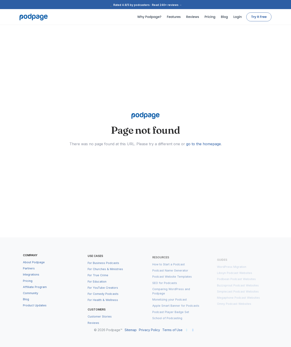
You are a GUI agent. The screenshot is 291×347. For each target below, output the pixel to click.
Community (30, 298)
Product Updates (35, 310)
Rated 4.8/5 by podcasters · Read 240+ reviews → (145, 5)
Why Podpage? (149, 17)
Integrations (31, 279)
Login (237, 17)
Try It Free (259, 17)
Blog (224, 17)
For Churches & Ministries (105, 274)
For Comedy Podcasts (103, 299)
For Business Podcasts (103, 268)
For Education (97, 287)
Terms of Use (172, 330)
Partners (29, 273)
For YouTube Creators (103, 293)
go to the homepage (203, 144)
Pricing (210, 17)
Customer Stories (100, 322)
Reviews (192, 17)
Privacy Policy (149, 330)
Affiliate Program (35, 291)
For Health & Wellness (103, 305)
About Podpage (34, 267)
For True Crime (98, 281)
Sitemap (131, 330)
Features (174, 17)
